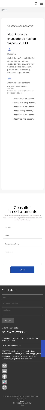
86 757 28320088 (14, 332)
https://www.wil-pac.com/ (24, 102)
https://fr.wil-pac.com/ (22, 110)
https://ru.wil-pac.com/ (23, 106)
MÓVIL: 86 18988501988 (11, 346)
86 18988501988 (16, 93)
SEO (22, 405)
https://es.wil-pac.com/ (23, 114)
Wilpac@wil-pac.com (27, 91)
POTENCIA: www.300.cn (22, 403)
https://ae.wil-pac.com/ (23, 119)
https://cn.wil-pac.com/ (23, 98)
